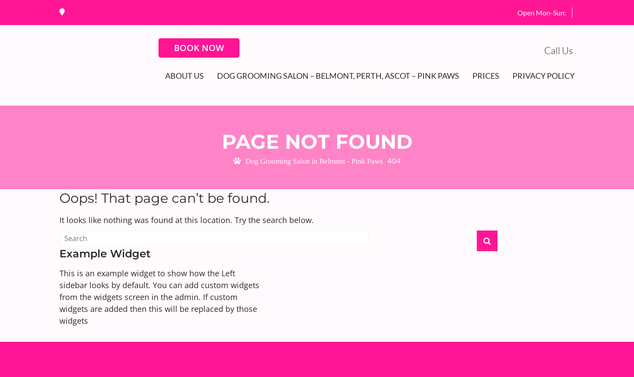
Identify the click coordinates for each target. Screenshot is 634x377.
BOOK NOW (199, 48)
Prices (485, 76)
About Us (184, 76)
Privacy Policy (543, 76)
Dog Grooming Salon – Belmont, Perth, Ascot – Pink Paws (338, 76)
